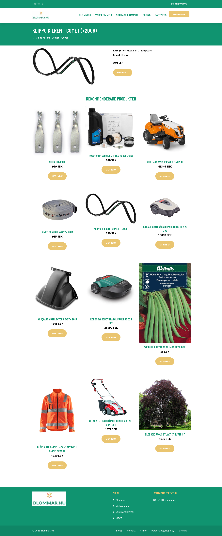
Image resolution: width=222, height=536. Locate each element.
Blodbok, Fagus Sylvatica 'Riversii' (165, 434)
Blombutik (179, 14)
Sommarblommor (127, 15)
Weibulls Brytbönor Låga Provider (164, 347)
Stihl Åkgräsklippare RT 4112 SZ (165, 162)
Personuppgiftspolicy (162, 530)
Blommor (85, 15)
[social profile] (42, 4)
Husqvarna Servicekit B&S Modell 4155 (111, 155)
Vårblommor (103, 15)
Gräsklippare (145, 50)
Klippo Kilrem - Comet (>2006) (111, 228)
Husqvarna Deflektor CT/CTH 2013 (57, 319)
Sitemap (183, 530)
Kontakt (131, 530)
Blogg (147, 15)
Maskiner (132, 50)
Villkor (143, 530)
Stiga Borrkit (57, 162)
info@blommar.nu (179, 3)
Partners (160, 15)
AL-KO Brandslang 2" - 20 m (57, 232)
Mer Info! (122, 72)
